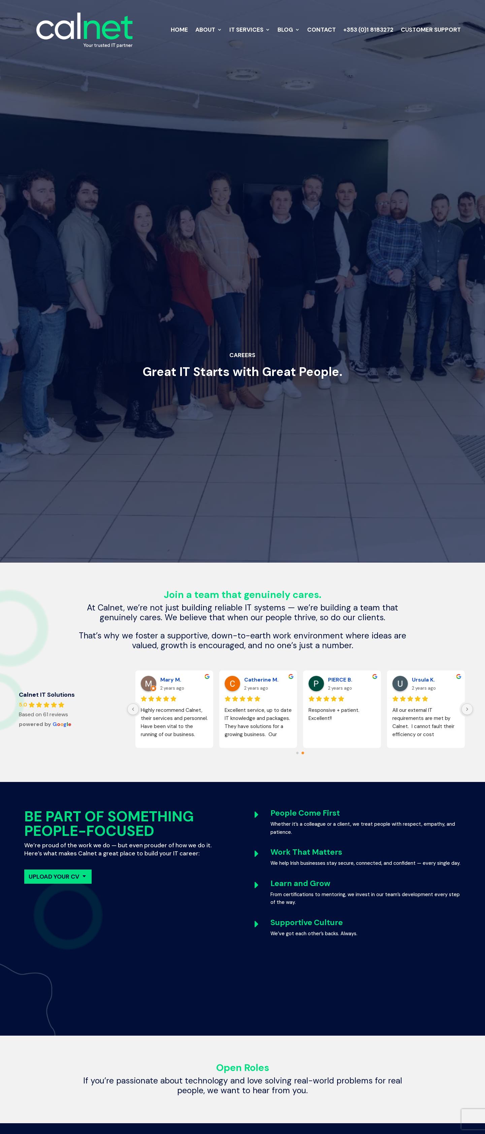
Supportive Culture (306, 922)
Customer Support (431, 29)
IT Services (246, 29)
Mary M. (170, 679)
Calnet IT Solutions (47, 695)
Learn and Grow (300, 883)
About (205, 29)
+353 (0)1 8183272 (368, 29)
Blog (285, 29)
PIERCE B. (340, 679)
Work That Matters (306, 852)
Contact (321, 29)
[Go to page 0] (297, 753)
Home (179, 29)
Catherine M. (261, 679)
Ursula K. (423, 679)
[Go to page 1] (303, 753)
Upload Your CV (54, 877)
